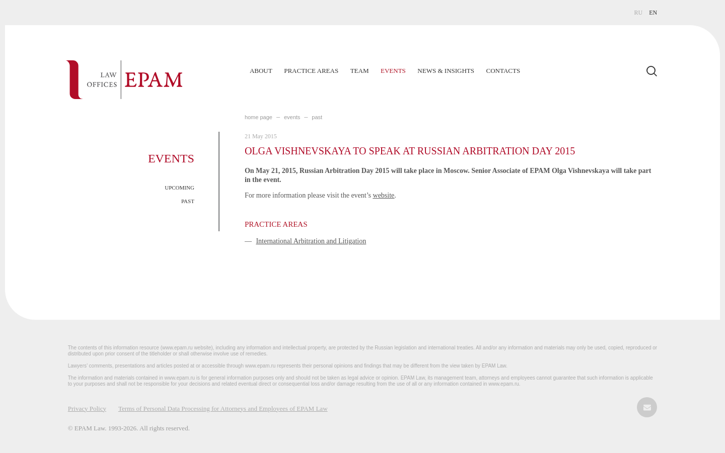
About (261, 70)
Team (359, 70)
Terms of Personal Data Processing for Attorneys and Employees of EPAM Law (223, 408)
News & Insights (445, 70)
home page (258, 117)
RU (638, 12)
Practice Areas (311, 70)
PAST (187, 201)
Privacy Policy (87, 408)
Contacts (503, 70)
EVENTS (292, 117)
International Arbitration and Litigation (311, 241)
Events (393, 70)
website (384, 195)
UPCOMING (179, 188)
